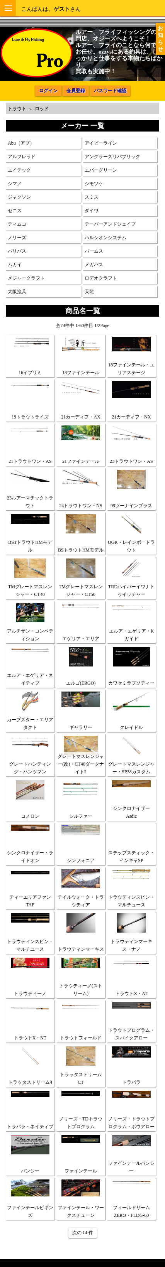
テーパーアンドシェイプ (110, 224)
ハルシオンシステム (105, 237)
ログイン (48, 90)
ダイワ (92, 210)
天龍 (89, 291)
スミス (92, 197)
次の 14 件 (82, 1232)
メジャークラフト (26, 278)
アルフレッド (22, 156)
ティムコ (17, 224)
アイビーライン (101, 143)
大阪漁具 (17, 291)
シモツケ (94, 183)
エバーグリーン (101, 170)
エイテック (19, 170)
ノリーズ (17, 237)
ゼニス (15, 210)
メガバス (94, 264)
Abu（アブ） (21, 143)
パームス (94, 251)
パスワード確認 (110, 90)
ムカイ (15, 264)
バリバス (17, 251)
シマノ (15, 183)
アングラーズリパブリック (112, 156)
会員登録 (75, 90)
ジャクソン (19, 197)
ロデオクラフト (101, 278)
